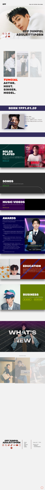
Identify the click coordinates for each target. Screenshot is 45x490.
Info (32, 4)
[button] (3, 34)
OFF (4, 4)
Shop (39, 4)
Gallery (41, 4)
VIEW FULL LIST (6, 160)
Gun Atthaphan (37, 446)
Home (30, 4)
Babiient (36, 445)
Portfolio (35, 4)
